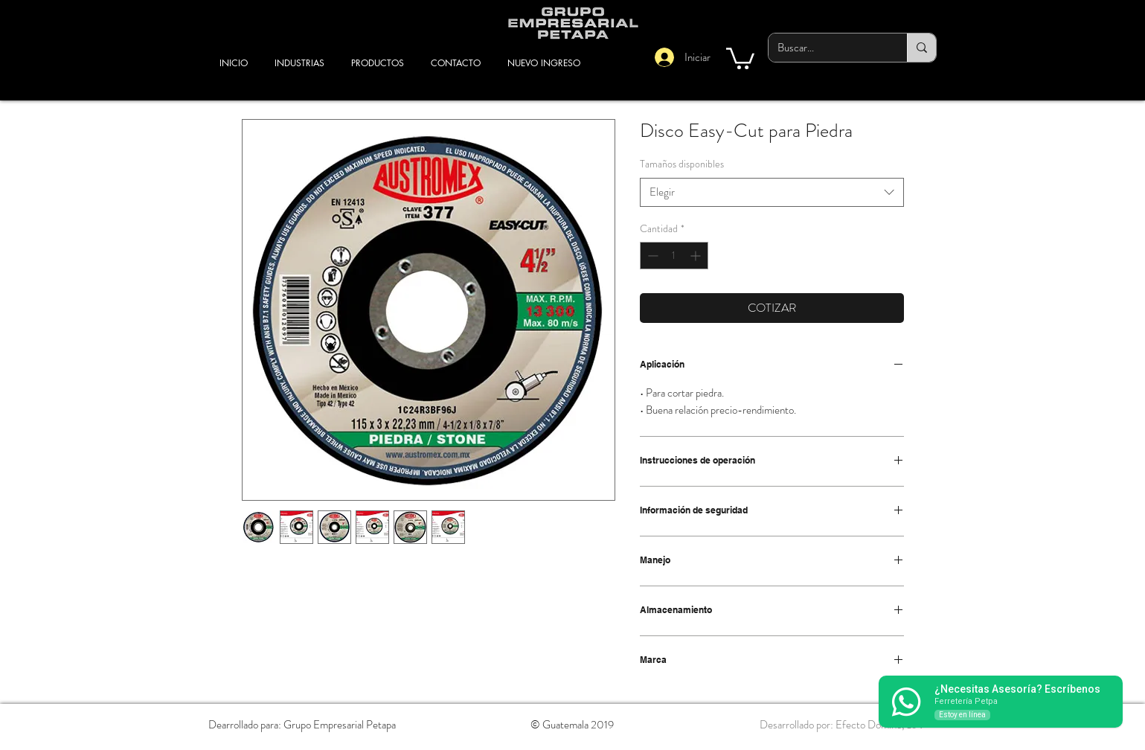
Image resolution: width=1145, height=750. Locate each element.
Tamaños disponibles (682, 163)
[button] (740, 57)
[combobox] (772, 192)
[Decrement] (651, 256)
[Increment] (696, 256)
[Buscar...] (826, 47)
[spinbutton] (674, 256)
